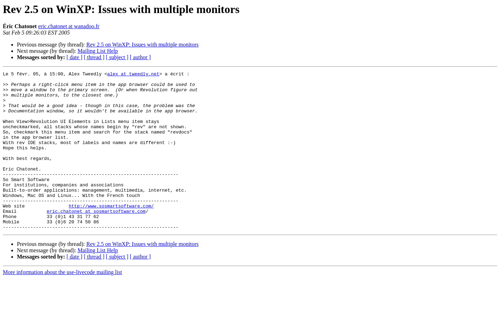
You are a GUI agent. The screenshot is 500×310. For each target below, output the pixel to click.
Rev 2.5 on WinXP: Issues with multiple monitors (142, 45)
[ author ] (140, 57)
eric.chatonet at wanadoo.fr (68, 26)
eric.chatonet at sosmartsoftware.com (96, 239)
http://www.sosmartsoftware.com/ (111, 233)
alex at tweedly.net (133, 75)
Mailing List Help (97, 51)
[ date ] (74, 57)
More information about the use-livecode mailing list (62, 304)
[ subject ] (117, 57)
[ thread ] (94, 57)
